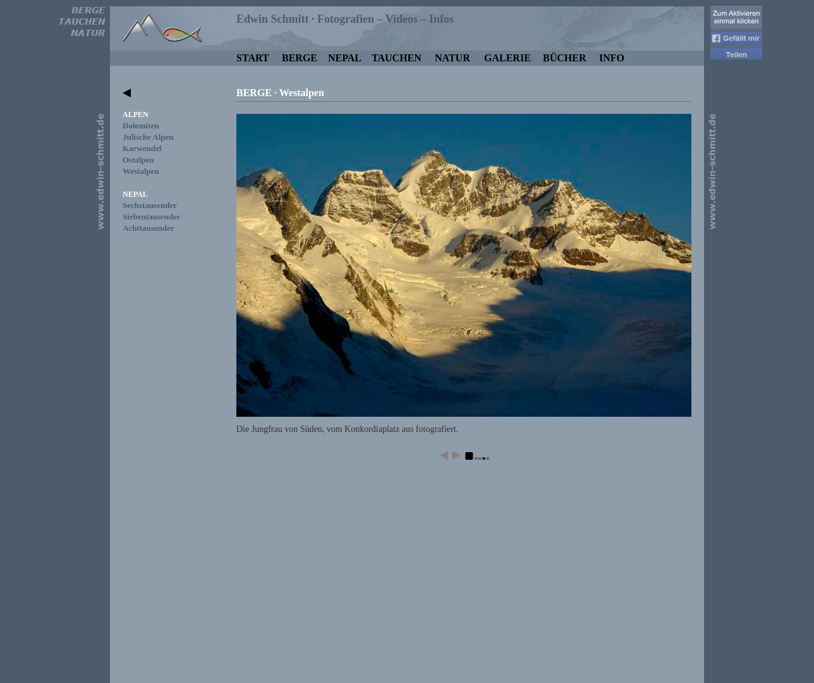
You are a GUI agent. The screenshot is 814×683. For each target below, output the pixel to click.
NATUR (452, 57)
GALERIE (507, 57)
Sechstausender (150, 205)
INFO (611, 57)
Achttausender (148, 228)
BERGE (299, 57)
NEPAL (344, 57)
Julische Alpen (148, 137)
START (252, 57)
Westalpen (141, 171)
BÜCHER (564, 57)
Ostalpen (138, 159)
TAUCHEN (397, 57)
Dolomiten (141, 125)
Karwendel (142, 148)
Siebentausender (152, 216)
